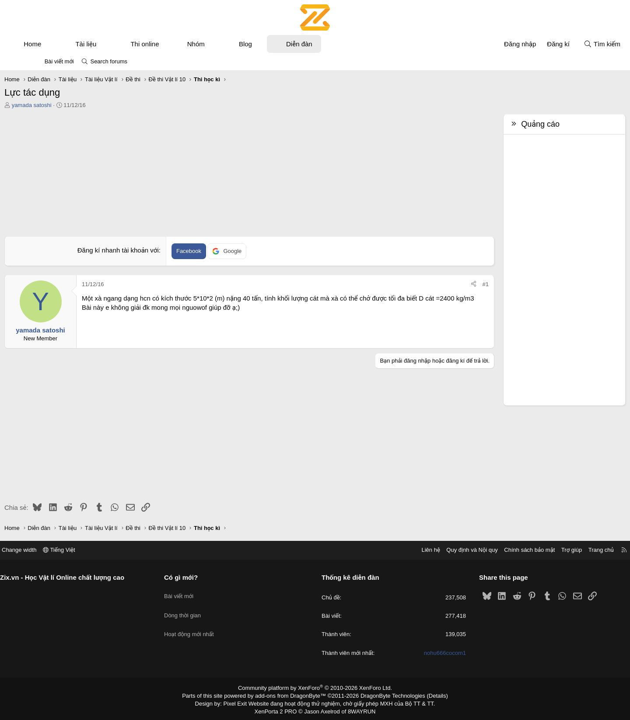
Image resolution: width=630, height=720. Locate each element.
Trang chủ (564, 550)
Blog (276, 44)
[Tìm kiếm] (571, 44)
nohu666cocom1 (426, 653)
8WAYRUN (358, 709)
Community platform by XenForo (315, 688)
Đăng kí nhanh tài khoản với (128, 250)
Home (63, 44)
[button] (80, 44)
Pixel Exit (241, 702)
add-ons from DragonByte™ (292, 695)
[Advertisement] (249, 175)
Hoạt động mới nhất (208, 623)
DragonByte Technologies (387, 695)
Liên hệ (393, 550)
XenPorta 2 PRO (278, 709)
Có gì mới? (200, 577)
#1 (455, 284)
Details (428, 695)
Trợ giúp (534, 550)
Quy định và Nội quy (435, 550)
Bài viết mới (59, 61)
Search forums (108, 61)
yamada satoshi (62, 105)
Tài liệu (116, 44)
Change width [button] (56, 550)
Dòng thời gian (201, 608)
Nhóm (226, 44)
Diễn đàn (330, 44)
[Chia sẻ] (443, 284)
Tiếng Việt (96, 550)
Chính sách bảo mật (492, 550)
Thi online (175, 44)
